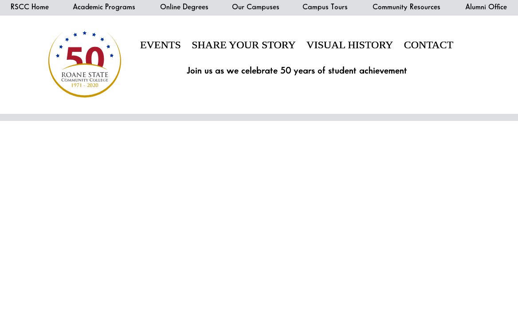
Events (160, 45)
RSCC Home (30, 7)
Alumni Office (486, 7)
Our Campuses (255, 7)
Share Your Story (244, 45)
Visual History (349, 45)
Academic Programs (104, 7)
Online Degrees (184, 7)
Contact (428, 45)
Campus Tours (325, 7)
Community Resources (406, 7)
